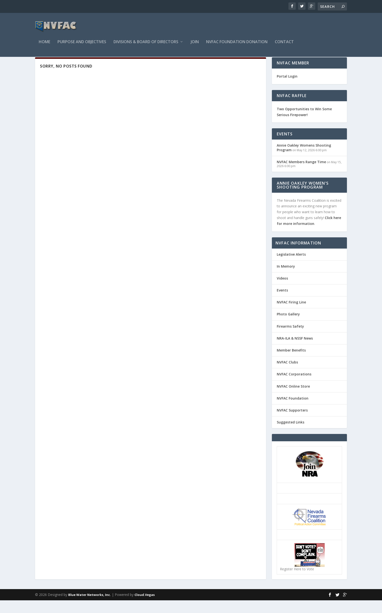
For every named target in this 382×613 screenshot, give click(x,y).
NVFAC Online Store (293, 399)
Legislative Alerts (291, 267)
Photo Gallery (288, 326)
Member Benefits (291, 363)
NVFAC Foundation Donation (236, 45)
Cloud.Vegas (144, 607)
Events (282, 303)
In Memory (286, 279)
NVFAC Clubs (287, 374)
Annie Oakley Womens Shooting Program (304, 160)
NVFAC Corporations (294, 386)
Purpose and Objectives (81, 45)
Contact (284, 45)
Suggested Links (290, 434)
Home (44, 45)
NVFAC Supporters (292, 423)
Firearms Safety (290, 339)
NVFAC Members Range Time (301, 174)
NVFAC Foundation (292, 411)
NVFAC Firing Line (291, 314)
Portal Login (287, 89)
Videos (282, 291)
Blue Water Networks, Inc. (89, 607)
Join (195, 45)
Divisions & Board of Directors (146, 45)
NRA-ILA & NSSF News (295, 351)
